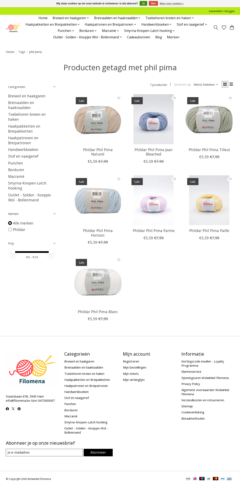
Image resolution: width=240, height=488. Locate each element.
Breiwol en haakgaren (26, 95)
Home (43, 18)
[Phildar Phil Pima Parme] (153, 201)
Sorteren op (180, 85)
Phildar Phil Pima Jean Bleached (154, 153)
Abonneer (98, 453)
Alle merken (23, 223)
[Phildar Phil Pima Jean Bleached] (153, 120)
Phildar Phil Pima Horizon (98, 233)
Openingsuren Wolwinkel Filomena (205, 378)
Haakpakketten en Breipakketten (24, 129)
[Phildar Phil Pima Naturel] (98, 120)
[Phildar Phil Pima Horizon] (98, 201)
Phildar (19, 229)
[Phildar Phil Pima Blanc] (98, 282)
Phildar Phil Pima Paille (209, 231)
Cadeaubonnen (138, 37)
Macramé (16, 176)
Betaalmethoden (193, 419)
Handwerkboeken (23, 149)
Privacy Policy (190, 385)
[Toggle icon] (216, 27)
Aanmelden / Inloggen (222, 11)
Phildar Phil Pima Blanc (98, 312)
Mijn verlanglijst (134, 380)
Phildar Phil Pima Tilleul (209, 150)
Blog (158, 37)
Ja (143, 3)
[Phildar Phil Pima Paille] (209, 201)
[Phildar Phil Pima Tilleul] (209, 120)
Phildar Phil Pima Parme (153, 231)
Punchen (15, 163)
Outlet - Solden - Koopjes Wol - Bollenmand (29, 197)
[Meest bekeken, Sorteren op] (204, 85)
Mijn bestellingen (134, 368)
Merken (173, 37)
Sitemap (187, 407)
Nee (153, 3)
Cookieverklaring (192, 413)
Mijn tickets (131, 374)
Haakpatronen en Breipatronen (23, 140)
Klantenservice (191, 372)
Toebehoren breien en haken (84, 374)
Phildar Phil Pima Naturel (98, 153)
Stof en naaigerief (23, 156)
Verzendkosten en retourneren (202, 401)
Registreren (131, 362)
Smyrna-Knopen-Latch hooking (85, 423)
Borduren (16, 169)
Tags (21, 52)
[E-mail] (44, 453)
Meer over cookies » (172, 3)
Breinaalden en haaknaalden (21, 105)
